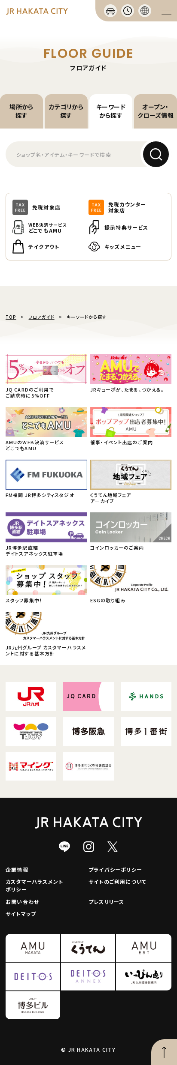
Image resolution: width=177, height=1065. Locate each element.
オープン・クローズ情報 (155, 111)
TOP (11, 317)
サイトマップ (21, 913)
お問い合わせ (22, 901)
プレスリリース (106, 901)
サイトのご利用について (117, 881)
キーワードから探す (110, 111)
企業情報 (17, 869)
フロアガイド (42, 317)
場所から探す (21, 111)
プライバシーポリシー (115, 869)
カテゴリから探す (66, 111)
